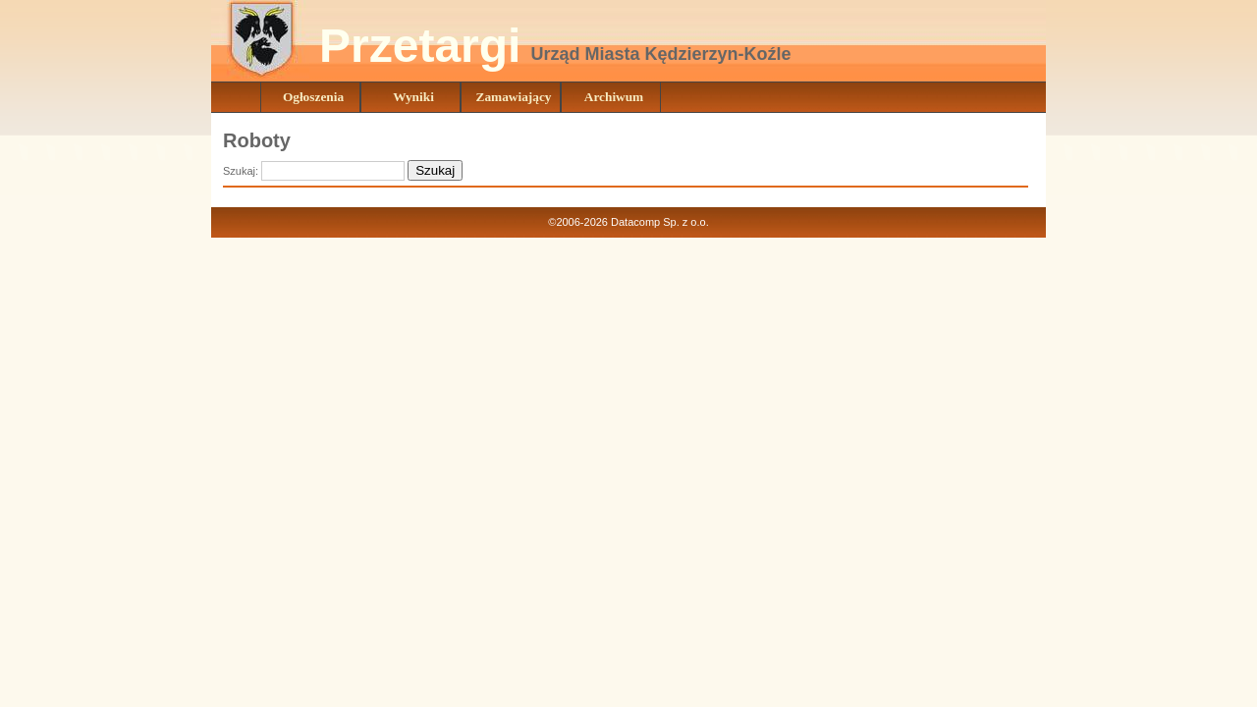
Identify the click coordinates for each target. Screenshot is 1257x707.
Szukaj (435, 170)
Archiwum (613, 96)
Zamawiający (514, 96)
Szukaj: (242, 171)
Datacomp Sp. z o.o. (660, 222)
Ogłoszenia (313, 96)
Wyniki (413, 96)
